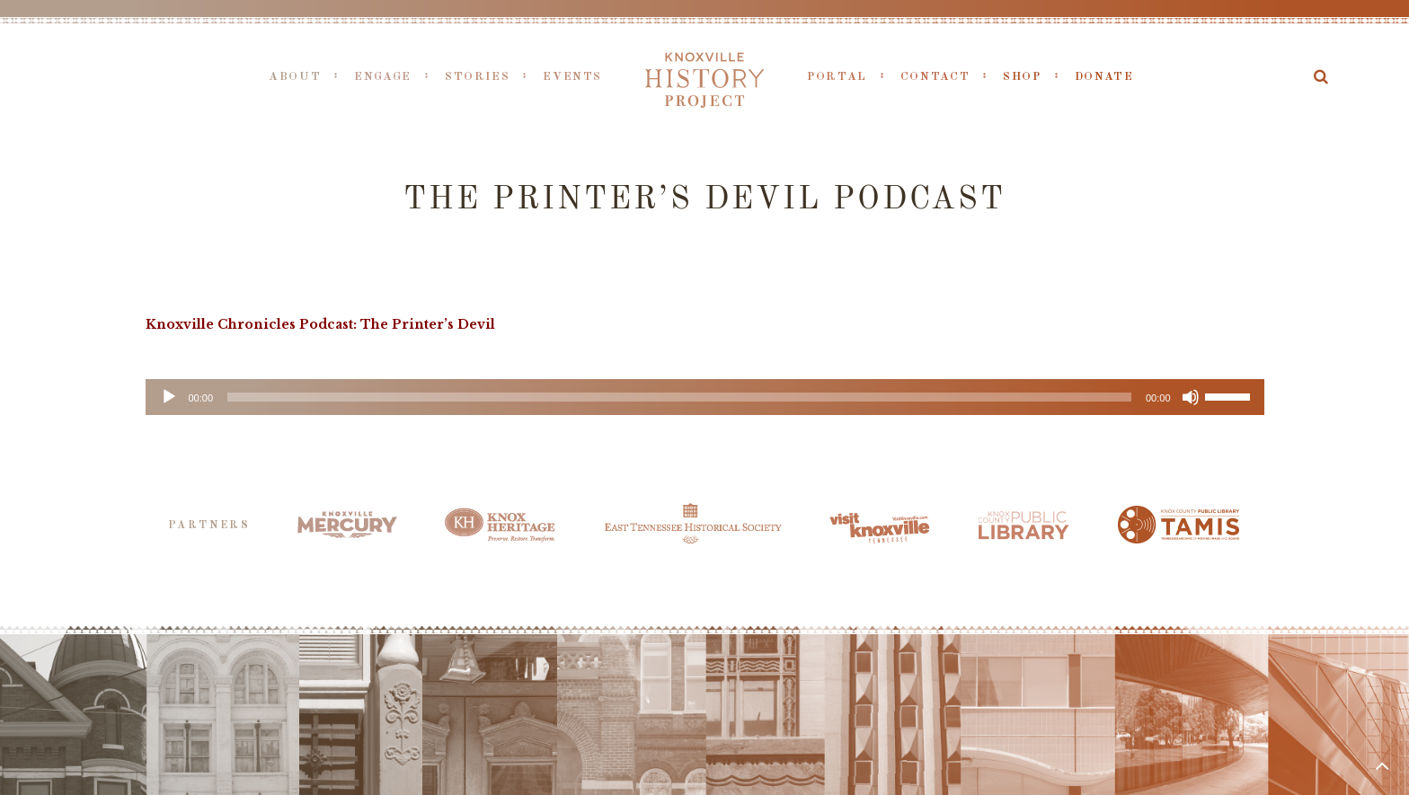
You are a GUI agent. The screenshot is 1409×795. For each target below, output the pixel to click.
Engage (383, 77)
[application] (705, 397)
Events (572, 77)
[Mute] (1191, 397)
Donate (1104, 77)
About (295, 77)
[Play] (169, 397)
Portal (837, 77)
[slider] (679, 397)
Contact (935, 77)
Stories (477, 77)
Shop (1022, 77)
